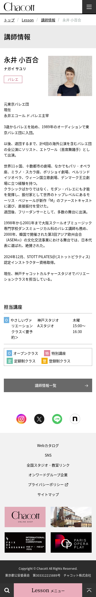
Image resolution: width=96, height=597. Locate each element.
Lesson (28, 19)
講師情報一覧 (45, 385)
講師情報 (48, 19)
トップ (9, 19)
